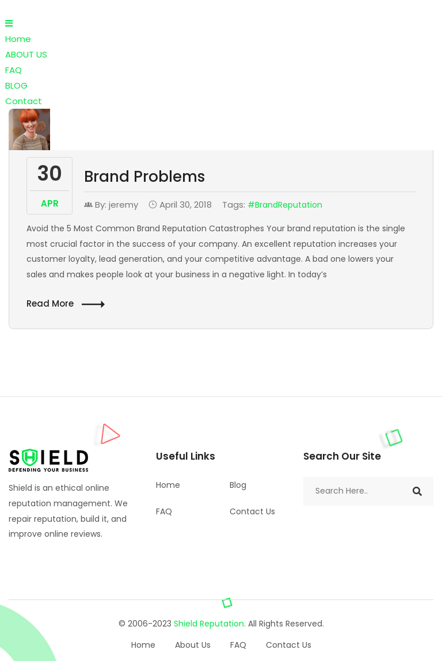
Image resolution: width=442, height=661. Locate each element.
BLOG (16, 85)
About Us (193, 645)
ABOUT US (26, 54)
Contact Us (252, 511)
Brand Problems (144, 176)
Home (18, 39)
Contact (23, 101)
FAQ (13, 70)
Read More (65, 304)
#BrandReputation (284, 205)
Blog (238, 485)
